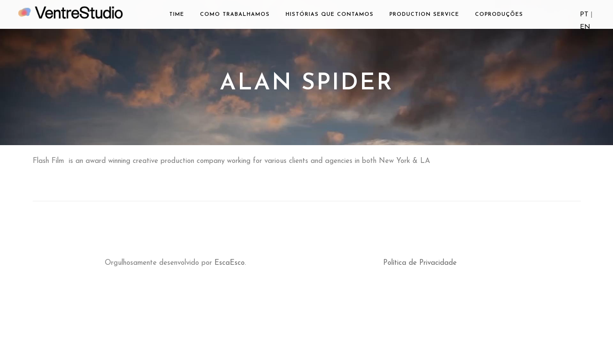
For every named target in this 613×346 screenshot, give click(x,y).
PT (584, 14)
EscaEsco (229, 263)
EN (585, 27)
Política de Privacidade (420, 263)
